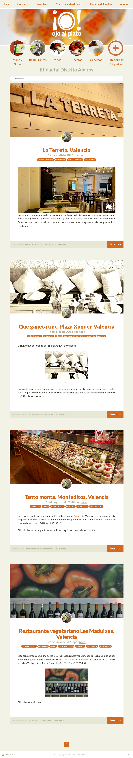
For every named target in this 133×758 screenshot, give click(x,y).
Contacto (23, 4)
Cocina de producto (71, 336)
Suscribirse (42, 4)
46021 (77, 515)
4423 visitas (60, 414)
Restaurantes (31, 244)
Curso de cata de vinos (69, 4)
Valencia (59, 336)
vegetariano (80, 646)
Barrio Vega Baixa (99, 336)
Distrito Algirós (90, 160)
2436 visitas (60, 244)
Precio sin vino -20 (57, 506)
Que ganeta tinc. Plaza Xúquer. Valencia (66, 326)
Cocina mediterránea (45, 160)
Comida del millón (101, 4)
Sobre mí (124, 4)
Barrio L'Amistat (105, 646)
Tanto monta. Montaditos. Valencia (67, 497)
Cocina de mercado (34, 336)
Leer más (115, 244)
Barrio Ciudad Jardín (75, 160)
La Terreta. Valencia (66, 150)
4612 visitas (60, 548)
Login (128, 754)
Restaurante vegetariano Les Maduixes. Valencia (66, 634)
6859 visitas (59, 720)
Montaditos (70, 506)
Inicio (7, 4)
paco (82, 155)
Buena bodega (60, 160)
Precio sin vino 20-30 (66, 646)
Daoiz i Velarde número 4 (76, 659)
